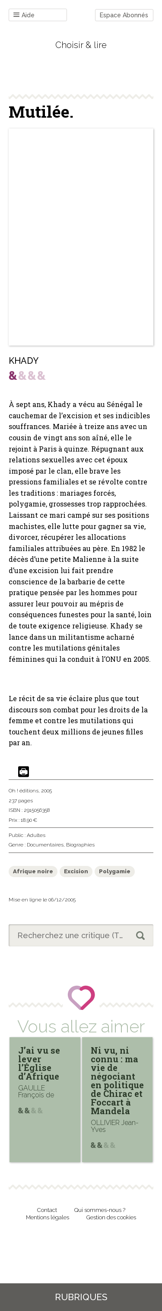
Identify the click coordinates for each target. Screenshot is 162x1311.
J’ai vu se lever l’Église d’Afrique (39, 1063)
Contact (47, 1210)
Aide (24, 15)
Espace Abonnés (124, 15)
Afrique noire (33, 871)
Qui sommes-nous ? (99, 1210)
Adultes (36, 835)
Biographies (80, 845)
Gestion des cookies (111, 1217)
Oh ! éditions (23, 791)
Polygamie (114, 871)
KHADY (23, 361)
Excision (76, 871)
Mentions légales (47, 1217)
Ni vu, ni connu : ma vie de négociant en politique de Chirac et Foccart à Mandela (117, 1080)
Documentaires (45, 845)
